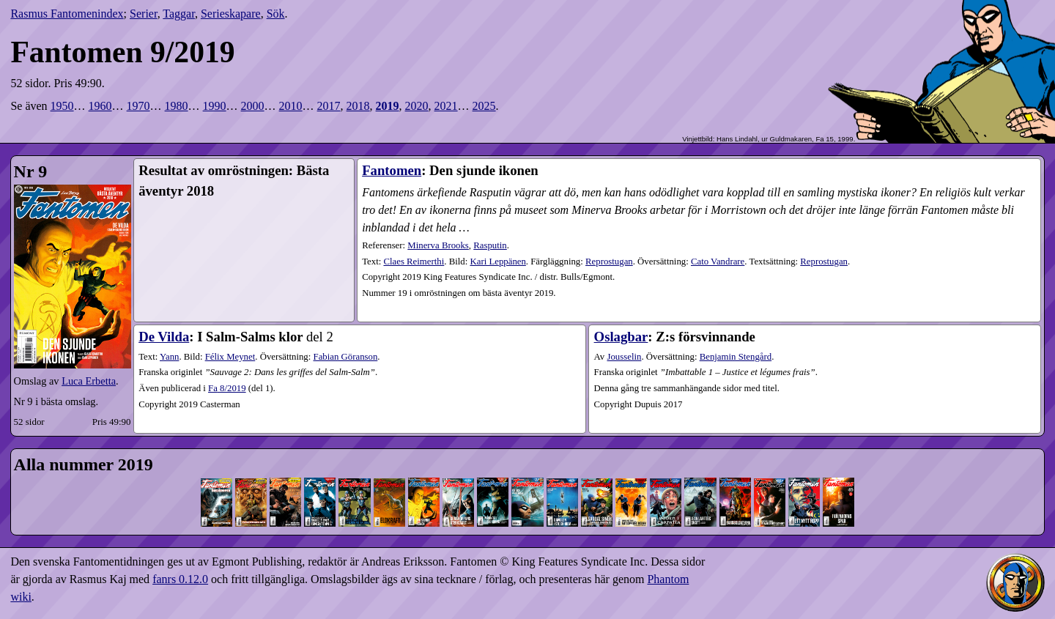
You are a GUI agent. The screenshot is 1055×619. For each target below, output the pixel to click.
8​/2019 (227, 388)
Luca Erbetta (89, 381)
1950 (62, 106)
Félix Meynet (230, 357)
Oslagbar (621, 336)
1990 (214, 106)
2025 (484, 106)
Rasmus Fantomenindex (66, 13)
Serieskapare (231, 13)
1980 (176, 106)
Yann (169, 357)
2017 (329, 106)
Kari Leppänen (497, 261)
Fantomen (391, 170)
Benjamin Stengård (735, 357)
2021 (446, 106)
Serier (144, 13)
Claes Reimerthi (413, 261)
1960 (100, 106)
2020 (417, 106)
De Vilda (163, 336)
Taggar (179, 13)
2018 (358, 106)
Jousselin (624, 357)
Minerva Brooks (438, 245)
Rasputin (490, 245)
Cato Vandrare (717, 261)
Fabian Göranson (346, 357)
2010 (291, 106)
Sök (276, 13)
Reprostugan (609, 261)
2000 (252, 106)
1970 (138, 106)
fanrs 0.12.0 (180, 579)
